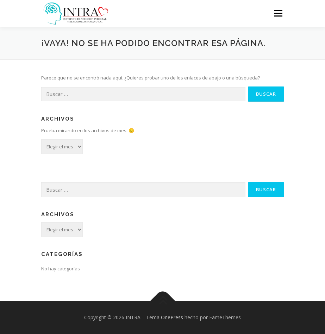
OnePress (172, 317)
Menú (278, 13)
